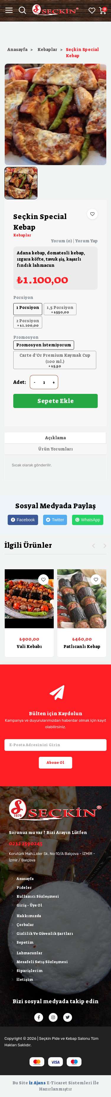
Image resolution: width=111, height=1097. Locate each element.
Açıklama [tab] (55, 437)
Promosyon (26, 337)
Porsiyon (23, 297)
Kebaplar (47, 49)
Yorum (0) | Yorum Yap (74, 241)
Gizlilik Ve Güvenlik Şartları (41, 933)
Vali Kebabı (29, 646)
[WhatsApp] (87, 520)
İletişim (21, 979)
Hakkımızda (25, 916)
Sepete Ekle (55, 401)
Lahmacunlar (26, 953)
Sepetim (21, 942)
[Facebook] (23, 520)
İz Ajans (37, 1083)
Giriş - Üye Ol (25, 905)
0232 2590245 (26, 843)
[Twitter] (55, 520)
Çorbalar (21, 924)
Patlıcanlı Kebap (81, 646)
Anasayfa (17, 49)
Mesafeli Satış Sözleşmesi (38, 962)
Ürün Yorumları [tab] (55, 449)
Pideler (20, 887)
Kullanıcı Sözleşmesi (34, 896)
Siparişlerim (26, 970)
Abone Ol (55, 762)
